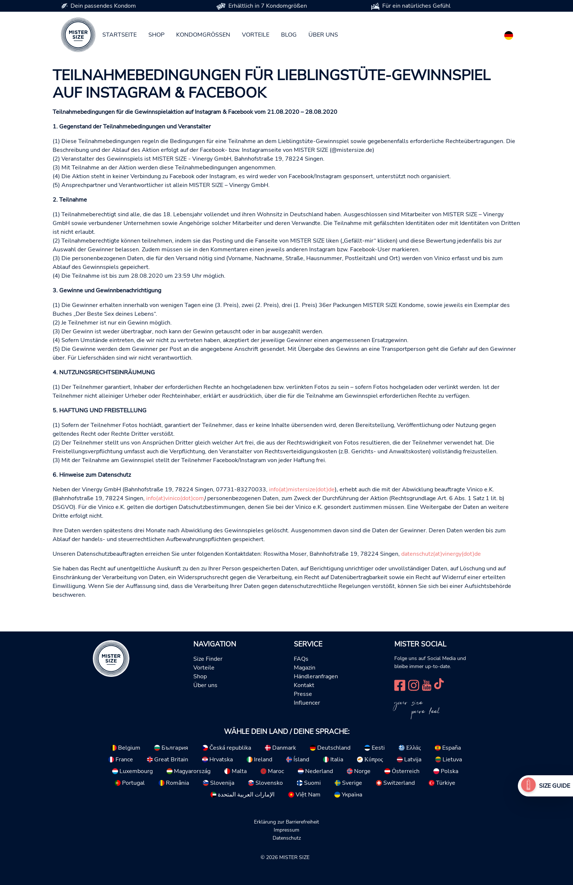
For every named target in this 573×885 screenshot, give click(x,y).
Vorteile (255, 35)
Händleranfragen (316, 676)
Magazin (304, 668)
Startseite (119, 35)
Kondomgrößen (203, 35)
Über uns (323, 35)
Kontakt (304, 685)
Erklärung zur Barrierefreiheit (286, 821)
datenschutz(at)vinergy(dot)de (441, 554)
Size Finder (208, 659)
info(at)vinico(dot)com (175, 498)
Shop (156, 35)
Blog (289, 35)
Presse (303, 694)
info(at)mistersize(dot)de (302, 489)
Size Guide (554, 786)
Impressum (286, 829)
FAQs (301, 659)
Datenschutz (287, 837)
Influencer (307, 703)
